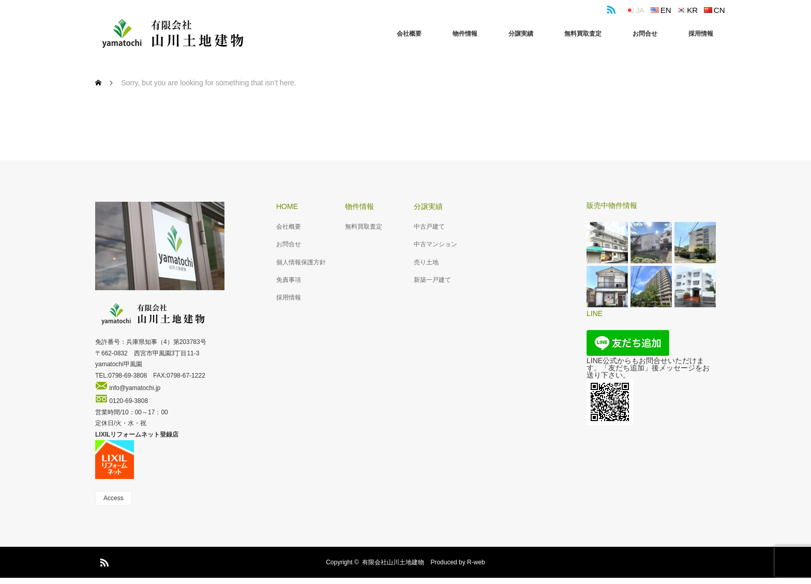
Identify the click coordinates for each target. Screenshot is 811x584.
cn (719, 10)
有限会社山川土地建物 (393, 562)
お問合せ (645, 33)
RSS (610, 8)
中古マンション (435, 244)
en (665, 10)
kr (692, 10)
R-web (476, 562)
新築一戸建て (432, 279)
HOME (287, 206)
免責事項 (288, 279)
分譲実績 (520, 33)
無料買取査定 (583, 33)
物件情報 (465, 33)
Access (113, 498)
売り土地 (426, 262)
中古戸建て (429, 226)
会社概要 (409, 33)
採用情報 (700, 33)
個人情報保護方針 (301, 262)
